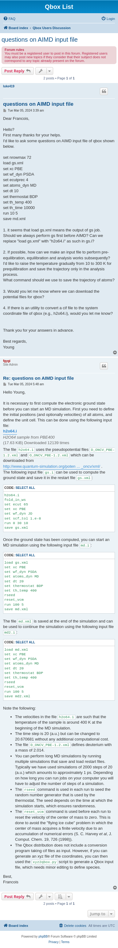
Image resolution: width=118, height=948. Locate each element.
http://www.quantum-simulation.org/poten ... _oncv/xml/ (51, 466)
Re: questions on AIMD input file (38, 378)
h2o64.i (10, 431)
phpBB (43, 936)
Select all (25, 487)
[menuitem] (9, 18)
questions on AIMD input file (40, 39)
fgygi (6, 361)
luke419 (8, 86)
